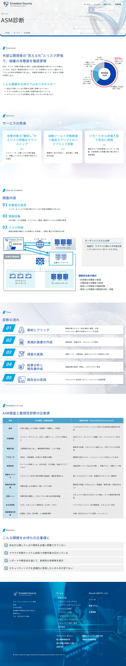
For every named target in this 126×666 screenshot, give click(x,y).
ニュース (97, 4)
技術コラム (107, 4)
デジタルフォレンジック (67, 616)
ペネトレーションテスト (67, 601)
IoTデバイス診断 (64, 608)
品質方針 (59, 646)
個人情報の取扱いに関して (66, 643)
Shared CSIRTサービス (98, 593)
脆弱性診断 (62, 598)
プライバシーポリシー (65, 636)
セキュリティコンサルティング (70, 619)
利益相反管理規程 (89, 639)
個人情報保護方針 (63, 639)
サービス (87, 4)
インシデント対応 (65, 612)
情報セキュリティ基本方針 (92, 636)
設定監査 (61, 626)
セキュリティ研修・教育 (67, 623)
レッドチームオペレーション (69, 605)
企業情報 (118, 4)
